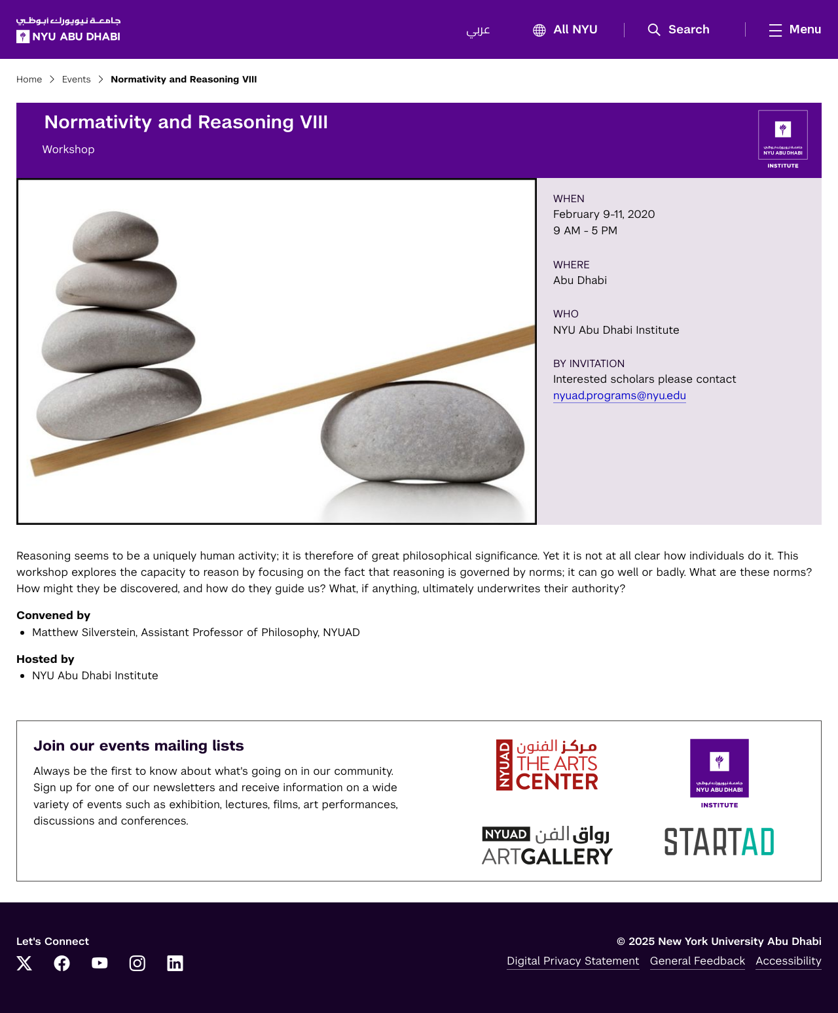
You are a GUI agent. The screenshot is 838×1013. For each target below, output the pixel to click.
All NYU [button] (561, 30)
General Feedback (698, 960)
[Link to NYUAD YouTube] (99, 964)
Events (76, 80)
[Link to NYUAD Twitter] (24, 964)
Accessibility (789, 960)
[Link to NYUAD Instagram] (137, 964)
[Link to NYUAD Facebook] (62, 964)
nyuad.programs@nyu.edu (619, 395)
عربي (478, 30)
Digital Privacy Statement (573, 960)
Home (29, 80)
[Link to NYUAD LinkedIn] (175, 964)
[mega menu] (791, 29)
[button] (683, 30)
